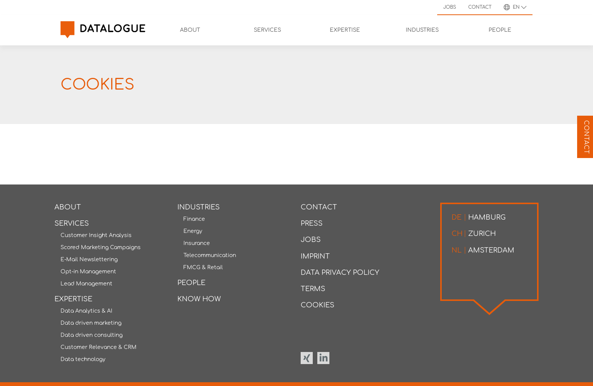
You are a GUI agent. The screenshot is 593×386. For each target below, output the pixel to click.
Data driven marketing (91, 323)
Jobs (449, 7)
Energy (192, 231)
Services (71, 223)
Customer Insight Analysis (96, 235)
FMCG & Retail (203, 267)
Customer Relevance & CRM (99, 347)
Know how (199, 299)
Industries (198, 207)
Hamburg (479, 217)
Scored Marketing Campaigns (101, 247)
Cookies (317, 305)
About (67, 207)
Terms (313, 289)
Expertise (73, 299)
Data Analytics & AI (86, 311)
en (515, 7)
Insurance (196, 243)
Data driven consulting (92, 335)
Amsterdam (483, 250)
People (191, 283)
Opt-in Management (88, 271)
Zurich (474, 233)
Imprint (315, 256)
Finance (194, 219)
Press (312, 223)
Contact (480, 7)
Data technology (83, 359)
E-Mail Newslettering (89, 259)
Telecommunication (209, 255)
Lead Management (86, 284)
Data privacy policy (340, 272)
